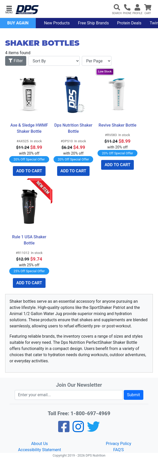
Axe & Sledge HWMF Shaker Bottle (29, 128)
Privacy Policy (118, 443)
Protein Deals (129, 23)
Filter (15, 60)
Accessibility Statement (39, 449)
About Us (39, 443)
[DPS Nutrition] (27, 10)
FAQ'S (118, 449)
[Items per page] (96, 61)
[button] (9, 9)
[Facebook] (64, 430)
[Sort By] (54, 61)
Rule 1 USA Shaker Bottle (29, 239)
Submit (133, 394)
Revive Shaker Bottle (117, 125)
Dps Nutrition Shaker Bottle (73, 128)
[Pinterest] (78, 430)
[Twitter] (93, 430)
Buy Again (18, 23)
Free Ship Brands (93, 23)
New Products (57, 23)
